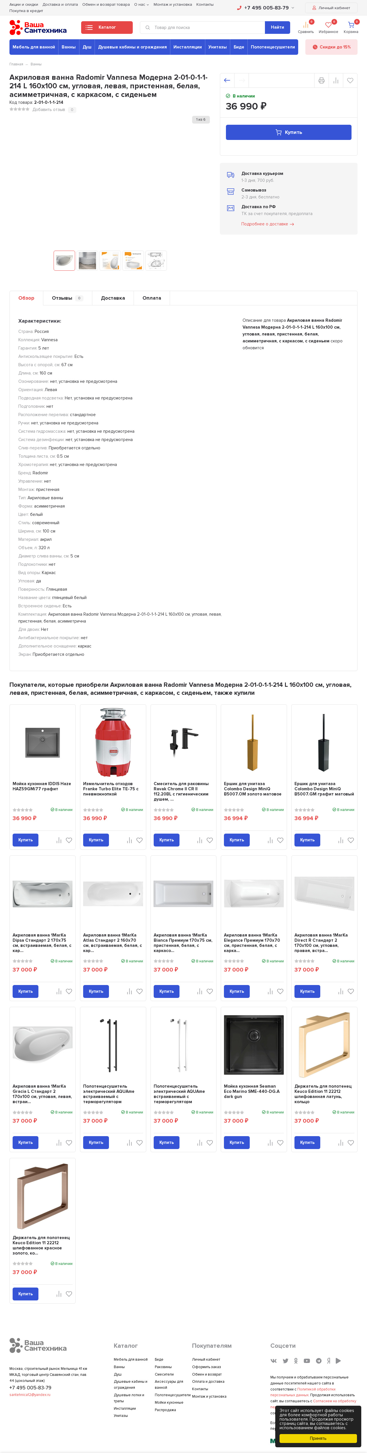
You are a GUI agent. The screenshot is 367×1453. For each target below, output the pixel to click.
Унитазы (217, 47)
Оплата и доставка (208, 1381)
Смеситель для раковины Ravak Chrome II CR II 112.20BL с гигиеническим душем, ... (181, 791)
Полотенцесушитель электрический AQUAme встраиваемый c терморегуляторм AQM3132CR (179, 1096)
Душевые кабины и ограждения (132, 47)
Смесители (164, 1374)
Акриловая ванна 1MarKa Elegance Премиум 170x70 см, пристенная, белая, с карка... (252, 943)
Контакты (200, 1389)
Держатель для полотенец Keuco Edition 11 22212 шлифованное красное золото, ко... (41, 1245)
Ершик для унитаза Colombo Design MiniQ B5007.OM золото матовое (253, 789)
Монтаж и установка (209, 1396)
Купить (288, 132)
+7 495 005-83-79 (265, 8)
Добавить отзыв (48, 109)
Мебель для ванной (34, 47)
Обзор (26, 298)
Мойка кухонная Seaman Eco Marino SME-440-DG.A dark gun (252, 1091)
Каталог (101, 29)
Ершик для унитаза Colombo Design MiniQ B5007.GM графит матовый (324, 789)
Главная (16, 64)
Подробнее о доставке (268, 224)
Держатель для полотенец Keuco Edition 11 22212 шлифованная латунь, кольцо (323, 1094)
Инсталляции (187, 47)
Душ (87, 47)
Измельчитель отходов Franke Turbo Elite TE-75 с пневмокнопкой (110, 789)
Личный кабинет (331, 7)
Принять (318, 1438)
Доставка (113, 298)
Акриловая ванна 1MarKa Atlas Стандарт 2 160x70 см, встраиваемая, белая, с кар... (112, 943)
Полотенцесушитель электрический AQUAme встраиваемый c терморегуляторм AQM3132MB (108, 1096)
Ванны (69, 47)
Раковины (163, 1367)
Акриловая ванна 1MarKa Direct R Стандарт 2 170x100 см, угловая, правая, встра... (321, 943)
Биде (239, 47)
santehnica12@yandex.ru (29, 1394)
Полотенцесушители (273, 47)
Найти (277, 27)
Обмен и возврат (207, 1374)
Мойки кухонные (169, 1402)
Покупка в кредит (26, 10)
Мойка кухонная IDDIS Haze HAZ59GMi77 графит (42, 786)
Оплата (151, 298)
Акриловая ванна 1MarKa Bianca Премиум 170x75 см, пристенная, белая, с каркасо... (183, 943)
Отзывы (67, 298)
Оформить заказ (206, 1367)
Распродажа (165, 1410)
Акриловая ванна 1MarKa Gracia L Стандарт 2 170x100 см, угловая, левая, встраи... (42, 1094)
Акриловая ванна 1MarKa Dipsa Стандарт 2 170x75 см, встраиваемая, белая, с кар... (42, 943)
